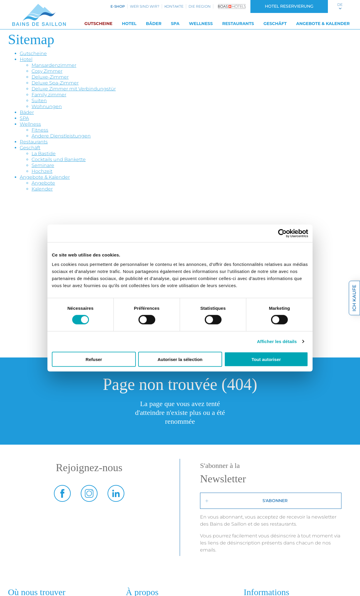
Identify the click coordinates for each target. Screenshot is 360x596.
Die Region (200, 6)
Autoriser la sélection (180, 359)
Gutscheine (98, 23)
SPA (175, 23)
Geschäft (275, 23)
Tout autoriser (266, 359)
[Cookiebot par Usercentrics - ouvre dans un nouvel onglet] (282, 233)
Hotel (129, 23)
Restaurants (238, 23)
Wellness (201, 23)
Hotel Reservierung (289, 6)
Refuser (94, 359)
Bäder (153, 23)
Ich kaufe (354, 298)
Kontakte (174, 6)
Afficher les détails (277, 341)
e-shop (117, 6)
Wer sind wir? (144, 6)
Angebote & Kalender (323, 23)
